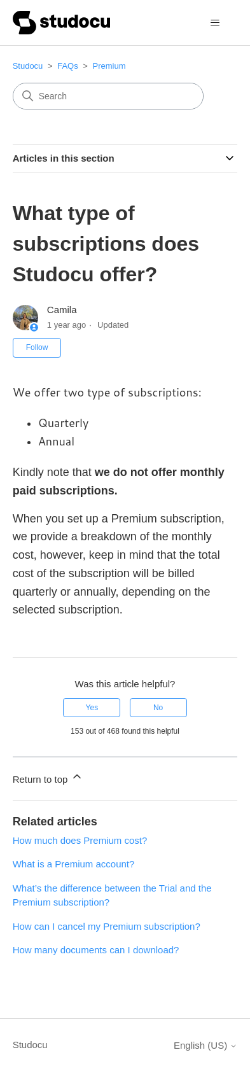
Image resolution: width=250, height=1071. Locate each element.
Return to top (48, 777)
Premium (109, 66)
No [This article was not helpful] (158, 707)
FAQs (67, 66)
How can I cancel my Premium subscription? (106, 926)
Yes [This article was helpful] (92, 707)
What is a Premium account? (74, 863)
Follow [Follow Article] (37, 347)
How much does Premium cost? (80, 840)
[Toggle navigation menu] (214, 23)
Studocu (28, 66)
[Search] (108, 96)
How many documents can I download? (96, 949)
